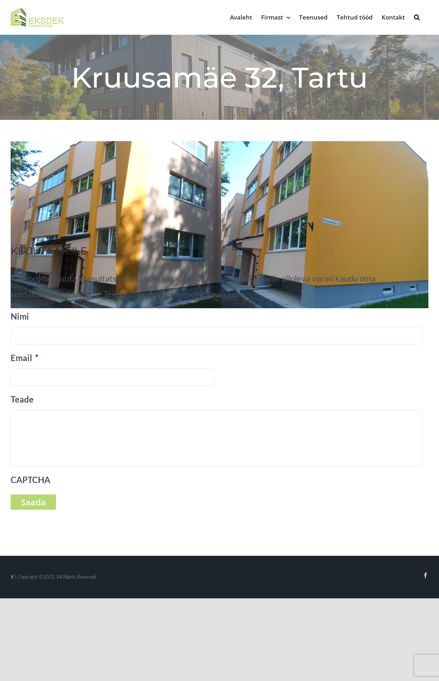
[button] (417, 16)
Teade (22, 399)
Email (25, 358)
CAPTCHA (30, 480)
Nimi (20, 316)
